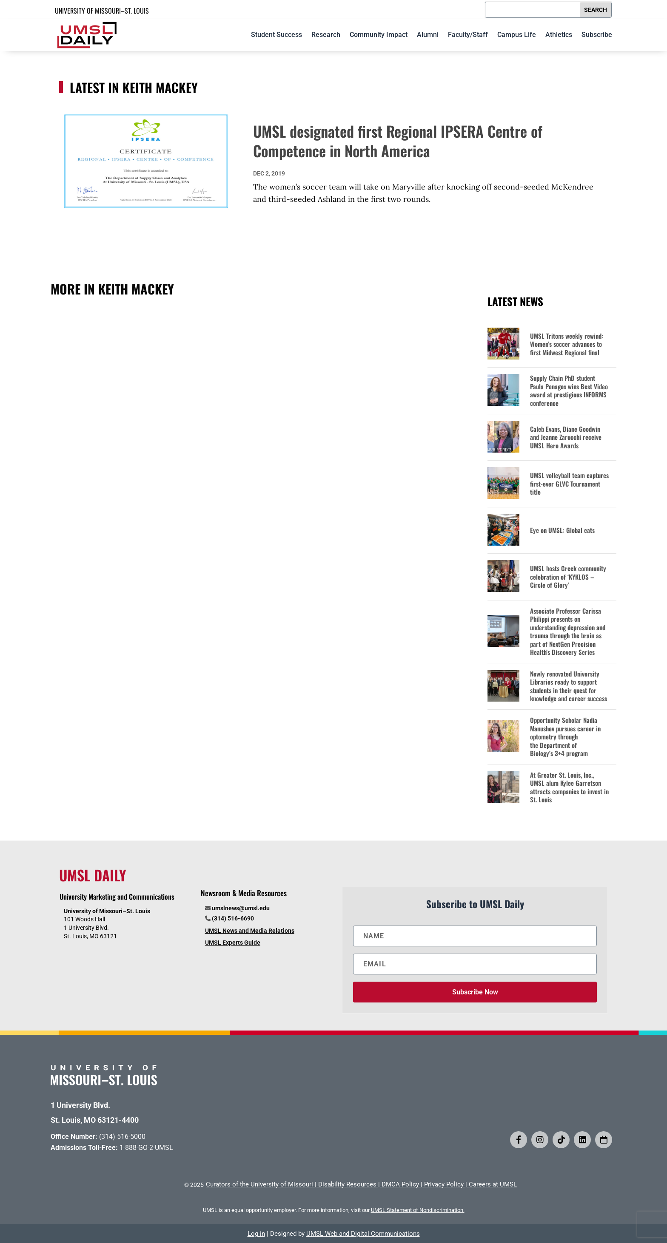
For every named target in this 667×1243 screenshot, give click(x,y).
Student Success (276, 35)
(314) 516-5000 (122, 1137)
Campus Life (516, 35)
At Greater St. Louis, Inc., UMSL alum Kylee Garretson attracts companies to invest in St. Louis (569, 787)
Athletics (558, 35)
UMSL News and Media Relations (249, 930)
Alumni (428, 35)
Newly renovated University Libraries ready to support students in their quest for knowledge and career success (568, 686)
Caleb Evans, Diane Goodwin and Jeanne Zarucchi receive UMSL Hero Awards (565, 437)
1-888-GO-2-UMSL (146, 1148)
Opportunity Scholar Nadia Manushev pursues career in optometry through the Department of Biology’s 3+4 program (565, 737)
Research (325, 35)
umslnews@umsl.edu (241, 908)
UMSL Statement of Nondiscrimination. (418, 1210)
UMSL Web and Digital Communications (363, 1233)
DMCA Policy (400, 1184)
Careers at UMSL (493, 1184)
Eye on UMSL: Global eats (562, 530)
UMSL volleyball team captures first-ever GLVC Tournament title (569, 483)
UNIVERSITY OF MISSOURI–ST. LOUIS (102, 11)
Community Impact (379, 35)
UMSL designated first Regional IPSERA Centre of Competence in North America (397, 140)
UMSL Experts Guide (232, 942)
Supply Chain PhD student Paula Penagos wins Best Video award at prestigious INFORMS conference (569, 390)
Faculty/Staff (468, 35)
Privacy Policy (444, 1184)
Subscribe (596, 35)
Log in (256, 1233)
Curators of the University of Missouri (259, 1184)
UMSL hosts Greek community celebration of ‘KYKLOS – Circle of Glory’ (568, 576)
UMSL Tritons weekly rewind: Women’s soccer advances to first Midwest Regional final (566, 344)
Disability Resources (347, 1184)
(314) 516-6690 (233, 918)
